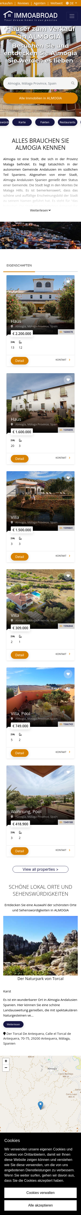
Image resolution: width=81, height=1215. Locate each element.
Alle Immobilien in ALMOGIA (40, 98)
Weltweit (57, 3)
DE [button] (70, 3)
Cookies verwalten (40, 1193)
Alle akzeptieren (40, 1205)
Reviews (23, 3)
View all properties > (41, 869)
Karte (22, 122)
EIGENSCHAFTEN (19, 265)
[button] (40, 1105)
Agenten (39, 3)
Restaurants (67, 122)
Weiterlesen (40, 210)
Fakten (44, 122)
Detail (19, 361)
